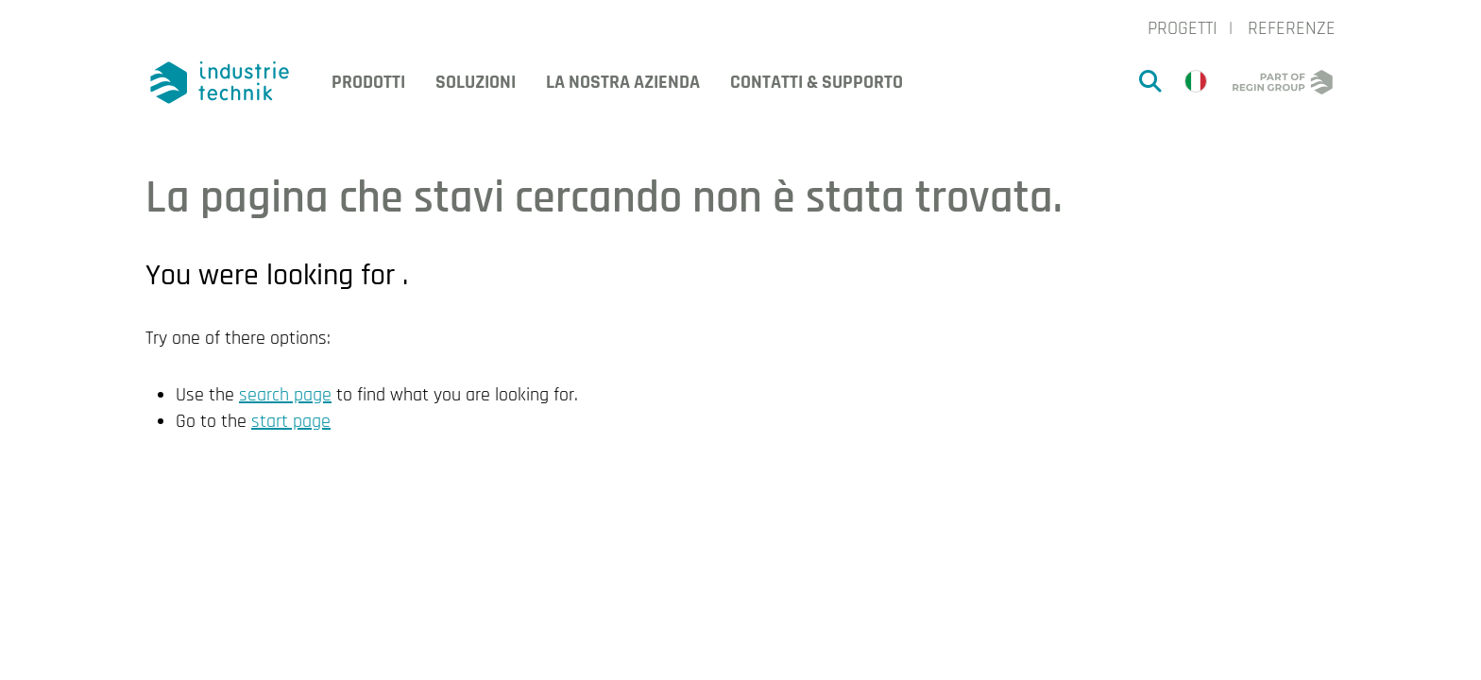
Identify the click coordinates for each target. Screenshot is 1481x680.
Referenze (1292, 28)
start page (291, 421)
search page (285, 394)
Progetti (1182, 28)
